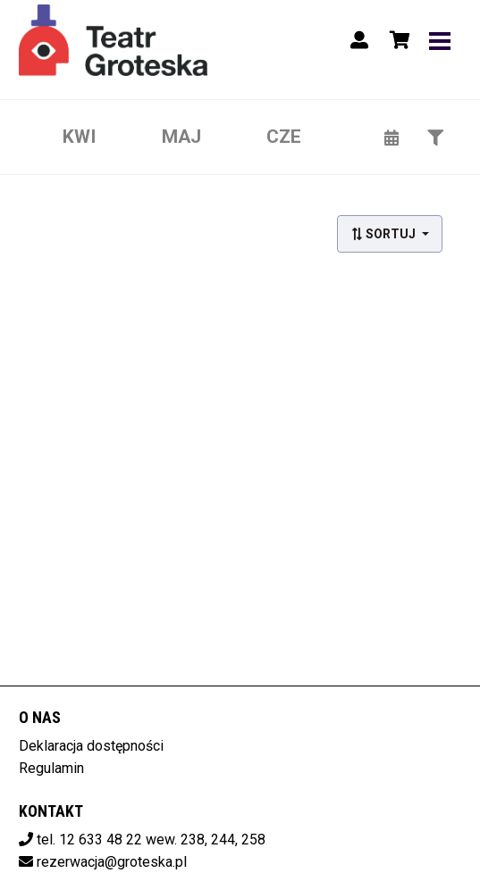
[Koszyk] (396, 40)
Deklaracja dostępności (91, 745)
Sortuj (384, 234)
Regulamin (51, 768)
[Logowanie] (359, 40)
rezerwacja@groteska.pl (112, 861)
